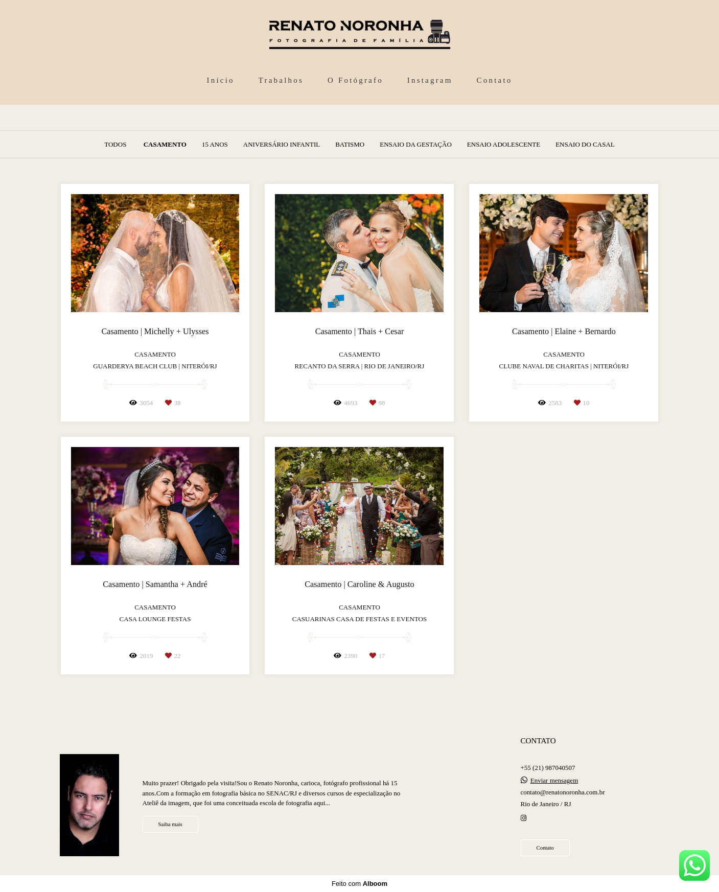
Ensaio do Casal (585, 144)
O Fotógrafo (355, 80)
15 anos (215, 144)
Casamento (165, 144)
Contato (495, 80)
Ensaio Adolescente (503, 144)
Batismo (349, 144)
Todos (115, 144)
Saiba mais (170, 824)
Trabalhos (281, 80)
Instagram (430, 80)
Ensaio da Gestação (416, 144)
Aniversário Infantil (281, 144)
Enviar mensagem (554, 780)
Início (221, 80)
